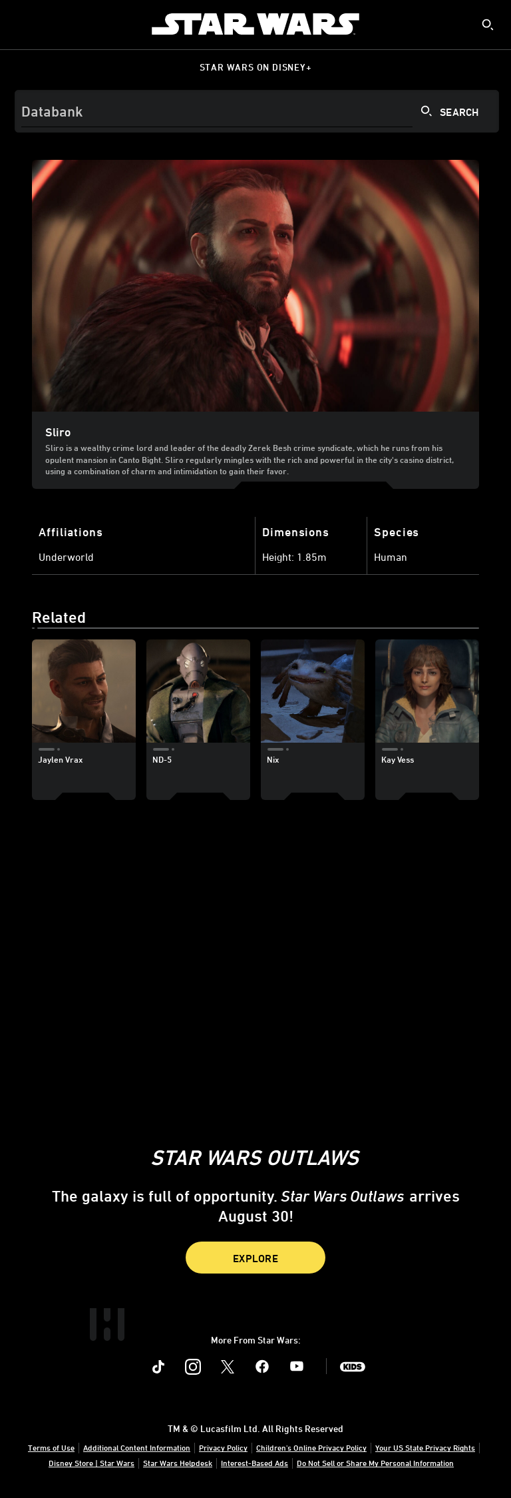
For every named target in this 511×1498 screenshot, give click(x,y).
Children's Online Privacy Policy (311, 1447)
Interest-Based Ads (254, 1462)
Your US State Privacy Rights (425, 1447)
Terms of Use (51, 1447)
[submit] (488, 25)
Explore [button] (255, 1258)
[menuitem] (21, 24)
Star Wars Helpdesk (177, 1462)
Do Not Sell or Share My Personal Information (375, 1462)
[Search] (257, 111)
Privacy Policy (223, 1447)
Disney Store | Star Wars (91, 1462)
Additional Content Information (136, 1447)
